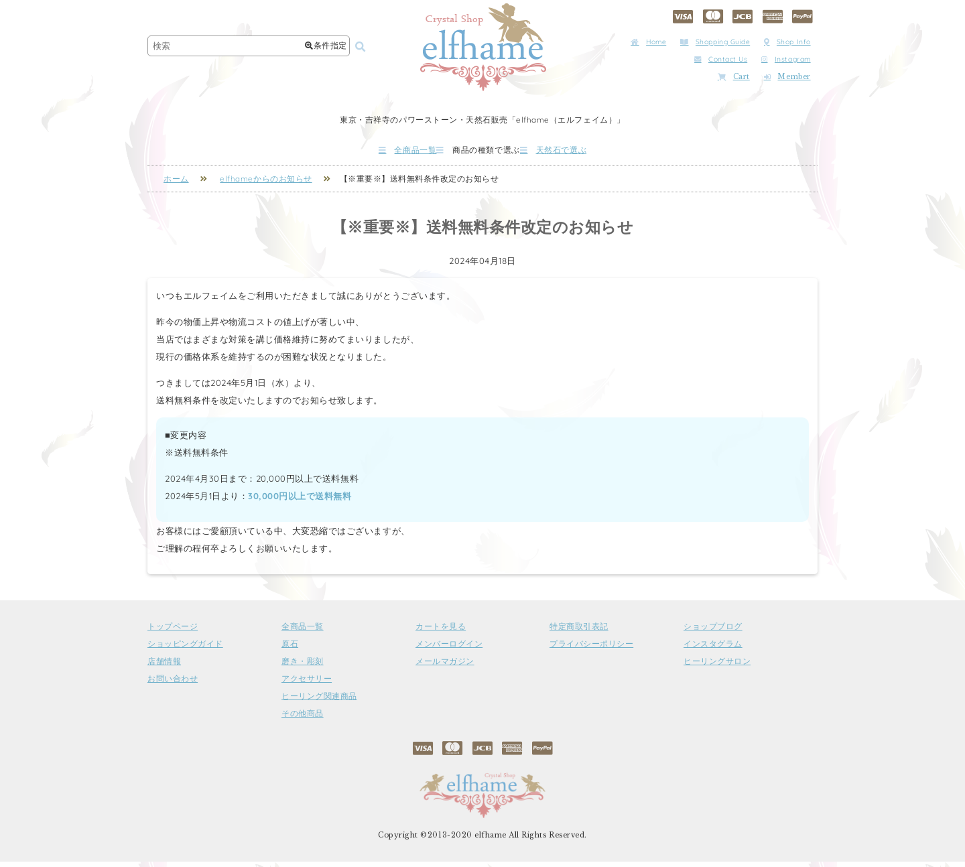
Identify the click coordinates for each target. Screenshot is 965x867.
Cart (734, 76)
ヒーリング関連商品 (319, 701)
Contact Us (720, 59)
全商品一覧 (368, 152)
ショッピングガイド (185, 649)
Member (787, 76)
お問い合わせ (172, 684)
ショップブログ (713, 632)
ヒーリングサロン (717, 666)
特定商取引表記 (579, 632)
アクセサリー (306, 684)
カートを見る (440, 632)
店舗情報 (164, 666)
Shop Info (787, 42)
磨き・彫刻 (302, 666)
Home (648, 42)
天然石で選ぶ (593, 152)
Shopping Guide (715, 42)
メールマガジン (444, 666)
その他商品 (302, 719)
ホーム (176, 184)
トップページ (172, 632)
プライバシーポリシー (591, 649)
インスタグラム (713, 649)
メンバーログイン (448, 649)
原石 (289, 649)
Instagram (786, 59)
